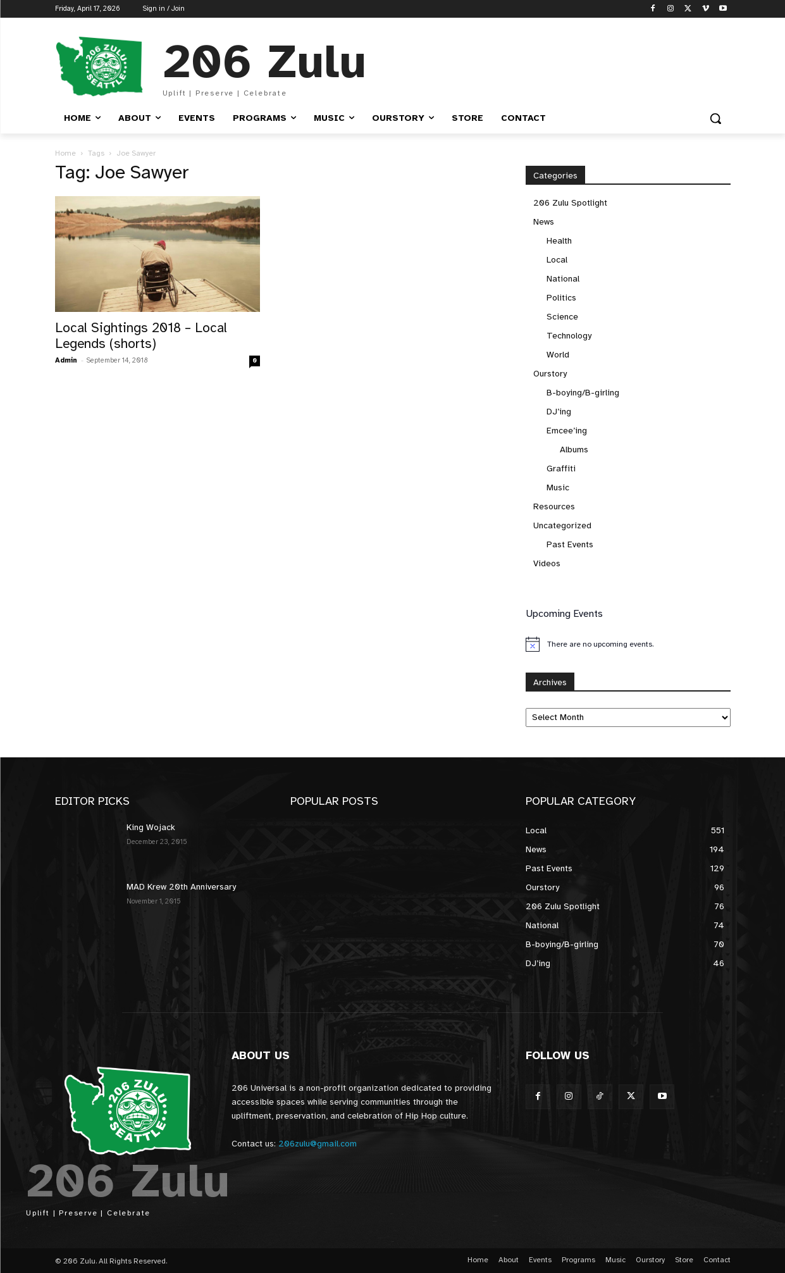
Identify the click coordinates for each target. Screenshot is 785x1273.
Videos (546, 563)
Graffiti (561, 468)
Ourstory (550, 373)
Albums (574, 449)
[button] (715, 118)
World (558, 354)
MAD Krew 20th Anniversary (181, 886)
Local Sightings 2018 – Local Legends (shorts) (141, 336)
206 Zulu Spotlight (570, 202)
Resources (554, 506)
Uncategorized (562, 525)
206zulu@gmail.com (317, 1143)
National (563, 278)
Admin (66, 360)
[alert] (628, 644)
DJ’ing (559, 411)
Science (562, 316)
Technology (569, 335)
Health (559, 240)
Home (65, 153)
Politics (561, 297)
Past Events (570, 544)
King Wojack (151, 827)
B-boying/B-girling (583, 392)
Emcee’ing (567, 430)
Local (557, 259)
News (543, 221)
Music (558, 487)
